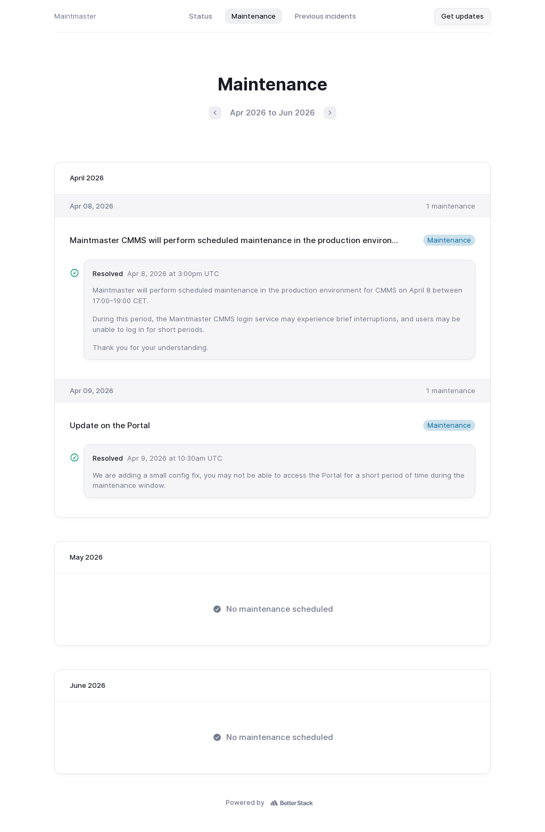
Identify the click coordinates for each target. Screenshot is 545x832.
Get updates (462, 16)
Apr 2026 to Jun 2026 (272, 112)
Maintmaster (75, 16)
